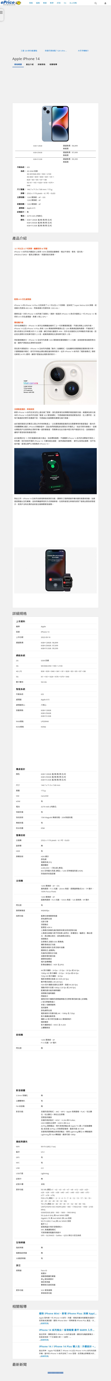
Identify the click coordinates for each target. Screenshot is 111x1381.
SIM (17, 796)
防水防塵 (19, 828)
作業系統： (21, 167)
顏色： (23, 220)
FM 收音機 (20, 1106)
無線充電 (19, 823)
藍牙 (18, 1152)
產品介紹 (30, 64)
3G (17, 666)
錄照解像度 (20, 910)
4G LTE (19, 671)
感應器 (18, 1270)
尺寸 (18, 785)
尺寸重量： (21, 189)
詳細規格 (41, 64)
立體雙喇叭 (20, 1101)
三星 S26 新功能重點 (29, 50)
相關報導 (53, 64)
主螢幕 (18, 840)
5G (17, 676)
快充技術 (19, 817)
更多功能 (19, 1189)
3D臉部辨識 (21, 1258)
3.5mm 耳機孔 (22, 1095)
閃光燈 (18, 905)
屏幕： (23, 193)
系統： (23, 171)
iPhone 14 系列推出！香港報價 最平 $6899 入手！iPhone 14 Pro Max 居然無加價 (67, 1330)
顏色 (18, 774)
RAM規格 (19, 721)
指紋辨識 (19, 1247)
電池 (18, 806)
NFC (17, 1162)
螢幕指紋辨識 (21, 1253)
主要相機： (21, 197)
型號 (18, 632)
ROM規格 (20, 727)
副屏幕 (18, 845)
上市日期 (19, 637)
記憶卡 (18, 1179)
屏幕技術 (19, 856)
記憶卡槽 (19, 1184)
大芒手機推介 (83, 50)
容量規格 (19, 710)
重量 (18, 790)
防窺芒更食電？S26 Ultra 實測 (56, 50)
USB (18, 1168)
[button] (96, 3)
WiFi (18, 1146)
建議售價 (19, 642)
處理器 (18, 699)
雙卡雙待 (19, 682)
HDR (18, 851)
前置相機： (21, 204)
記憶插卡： (21, 212)
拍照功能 (19, 916)
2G (17, 660)
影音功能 (19, 1111)
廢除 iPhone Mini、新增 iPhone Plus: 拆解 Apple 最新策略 (67, 1313)
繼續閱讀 (44, 1323)
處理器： (22, 208)
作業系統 (19, 694)
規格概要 (18, 64)
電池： (23, 216)
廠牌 (18, 626)
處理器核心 (20, 705)
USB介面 (19, 1173)
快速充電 (19, 812)
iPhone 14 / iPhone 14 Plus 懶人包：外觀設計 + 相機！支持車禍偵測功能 (66, 1346)
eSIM (18, 801)
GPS (17, 1157)
